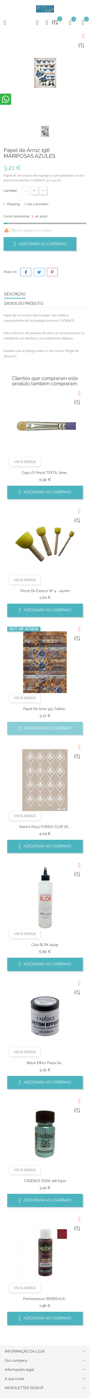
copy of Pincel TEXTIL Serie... (45, 473)
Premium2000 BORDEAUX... (45, 1299)
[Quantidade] (25, 191)
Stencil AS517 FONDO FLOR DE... (45, 827)
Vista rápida (25, 462)
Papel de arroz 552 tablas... (45, 709)
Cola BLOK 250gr (45, 945)
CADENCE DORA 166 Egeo (45, 1181)
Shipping (13, 204)
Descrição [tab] (15, 294)
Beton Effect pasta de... (45, 1063)
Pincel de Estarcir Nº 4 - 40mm (45, 591)
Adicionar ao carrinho (39, 243)
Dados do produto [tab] (23, 303)
